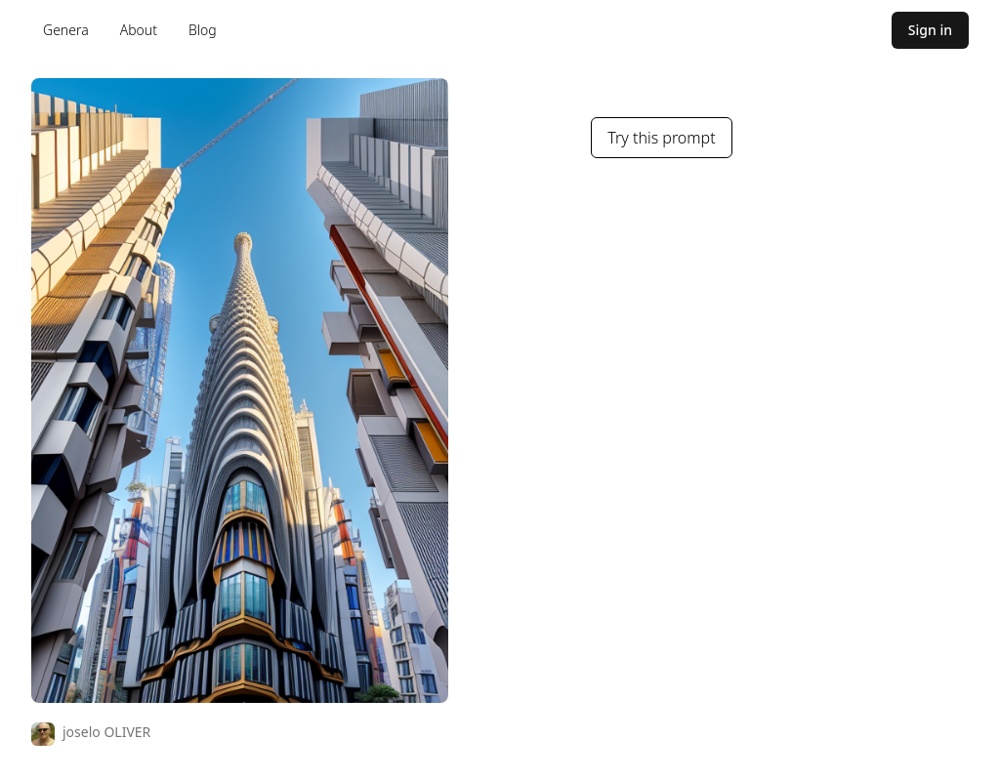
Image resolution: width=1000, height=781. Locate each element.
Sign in (930, 30)
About (138, 30)
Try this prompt (661, 137)
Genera (66, 30)
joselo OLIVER (106, 731)
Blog (202, 30)
